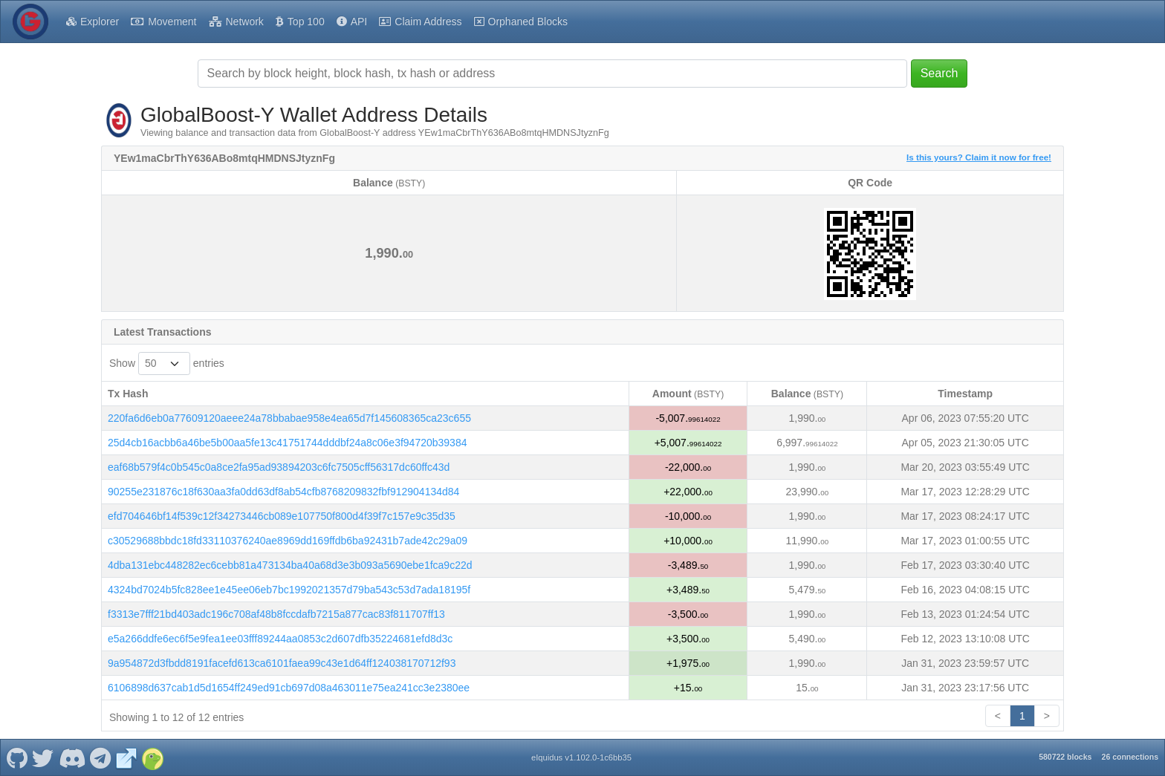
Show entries (166, 363)
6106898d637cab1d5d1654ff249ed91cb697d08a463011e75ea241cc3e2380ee (289, 688)
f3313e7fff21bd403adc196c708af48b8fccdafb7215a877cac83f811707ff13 (276, 614)
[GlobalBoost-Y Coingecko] (152, 757)
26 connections (1130, 756)
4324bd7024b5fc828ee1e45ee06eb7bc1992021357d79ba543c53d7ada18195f (289, 590)
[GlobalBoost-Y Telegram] (100, 757)
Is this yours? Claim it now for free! (978, 157)
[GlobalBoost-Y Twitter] (43, 757)
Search (939, 73)
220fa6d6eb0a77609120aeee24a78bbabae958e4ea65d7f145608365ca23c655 (289, 418)
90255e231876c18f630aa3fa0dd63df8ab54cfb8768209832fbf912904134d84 (283, 492)
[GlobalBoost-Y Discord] (71, 757)
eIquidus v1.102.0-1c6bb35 (581, 757)
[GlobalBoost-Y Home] (30, 21)
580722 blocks (1065, 756)
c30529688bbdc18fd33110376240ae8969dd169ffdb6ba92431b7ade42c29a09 (287, 541)
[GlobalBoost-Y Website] (126, 757)
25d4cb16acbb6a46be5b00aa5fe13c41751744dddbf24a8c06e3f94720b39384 (287, 443)
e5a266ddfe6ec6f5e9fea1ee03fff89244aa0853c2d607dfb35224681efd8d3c (280, 639)
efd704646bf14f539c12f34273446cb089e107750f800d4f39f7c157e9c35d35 (281, 516)
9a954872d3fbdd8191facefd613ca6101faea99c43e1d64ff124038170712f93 (281, 663)
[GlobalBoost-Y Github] (16, 757)
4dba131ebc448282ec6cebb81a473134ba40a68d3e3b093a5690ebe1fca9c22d (290, 565)
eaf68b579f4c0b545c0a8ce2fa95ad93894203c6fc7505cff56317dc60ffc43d (279, 467)
